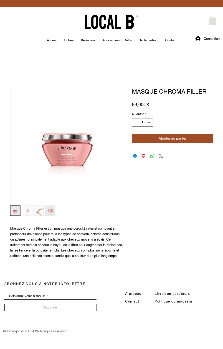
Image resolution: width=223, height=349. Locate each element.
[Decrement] (135, 122)
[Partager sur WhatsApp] (152, 156)
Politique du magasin (173, 301)
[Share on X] (161, 156)
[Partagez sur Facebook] (135, 156)
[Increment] (149, 122)
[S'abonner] (50, 307)
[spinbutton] (142, 122)
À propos (133, 293)
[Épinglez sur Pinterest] (143, 156)
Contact (132, 301)
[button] (213, 20)
